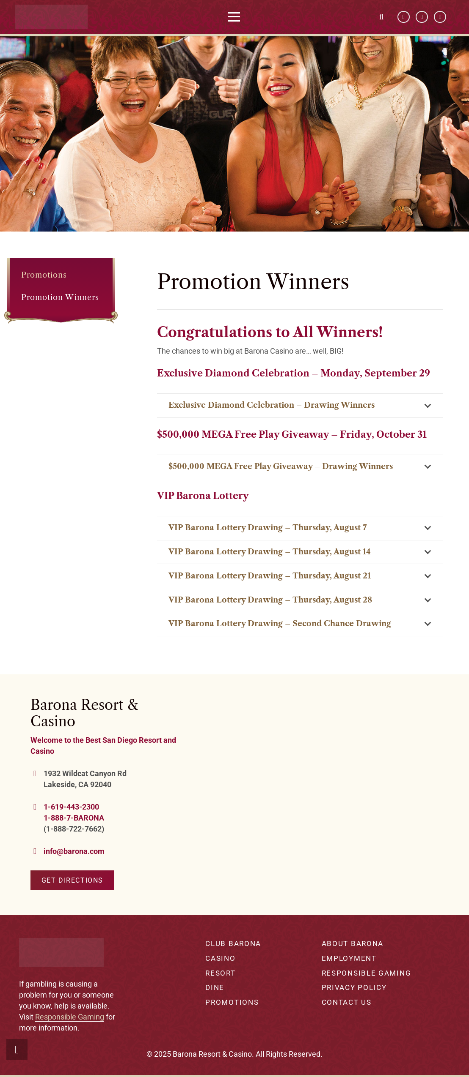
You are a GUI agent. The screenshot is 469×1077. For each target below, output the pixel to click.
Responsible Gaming (69, 1016)
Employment (349, 958)
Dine (214, 987)
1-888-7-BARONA (74, 817)
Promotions (44, 275)
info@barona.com (74, 851)
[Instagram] (440, 17)
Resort (220, 973)
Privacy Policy (354, 987)
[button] (241, 17)
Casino (220, 958)
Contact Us (347, 1002)
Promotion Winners (60, 297)
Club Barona (233, 943)
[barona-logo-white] (58, 17)
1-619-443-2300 (71, 806)
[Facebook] (403, 17)
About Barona (352, 943)
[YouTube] (422, 17)
